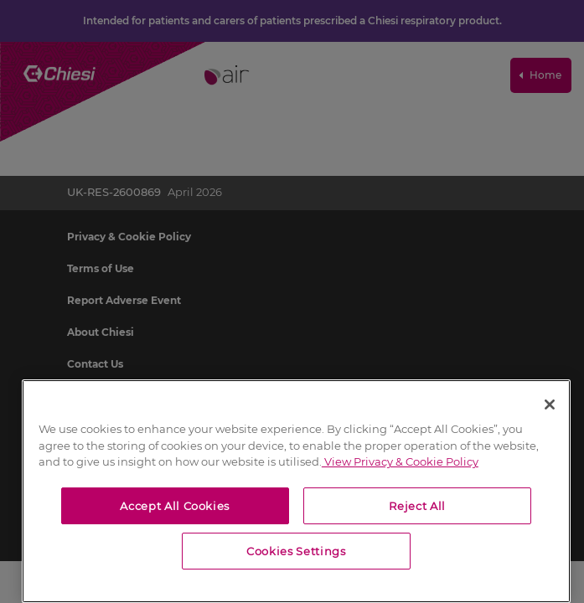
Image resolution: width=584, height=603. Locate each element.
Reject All (417, 506)
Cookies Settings (296, 551)
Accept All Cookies (175, 506)
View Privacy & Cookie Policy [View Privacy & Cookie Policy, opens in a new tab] (400, 461)
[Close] (549, 404)
